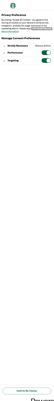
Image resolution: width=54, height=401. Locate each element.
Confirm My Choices (27, 391)
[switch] (46, 52)
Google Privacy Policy (42, 29)
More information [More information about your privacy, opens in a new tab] (10, 32)
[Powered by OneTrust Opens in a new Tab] (42, 399)
